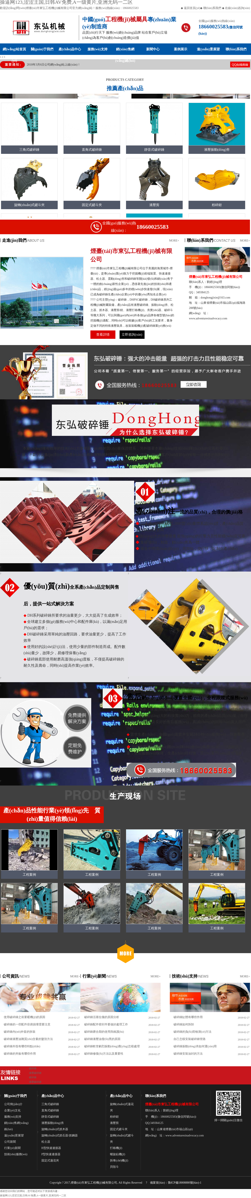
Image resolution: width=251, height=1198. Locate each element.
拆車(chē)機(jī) (119, 1160)
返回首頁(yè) (192, 8)
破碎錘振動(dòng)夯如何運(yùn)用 (195, 1046)
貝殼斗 (114, 1166)
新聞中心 (153, 49)
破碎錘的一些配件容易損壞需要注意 (27, 1024)
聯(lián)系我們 (211, 8)
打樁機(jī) (116, 1148)
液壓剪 (114, 1123)
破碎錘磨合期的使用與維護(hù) (104, 1031)
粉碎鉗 (114, 1116)
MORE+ (174, 240)
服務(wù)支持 (97, 49)
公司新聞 (10, 1141)
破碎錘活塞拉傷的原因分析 (101, 1017)
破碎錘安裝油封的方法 (188, 1053)
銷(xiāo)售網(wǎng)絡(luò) (125, 51)
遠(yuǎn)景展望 (208, 49)
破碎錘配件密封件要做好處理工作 (106, 1024)
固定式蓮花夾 (50, 1160)
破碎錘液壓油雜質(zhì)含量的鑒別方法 (28, 1039)
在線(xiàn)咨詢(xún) (237, 8)
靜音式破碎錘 (50, 1116)
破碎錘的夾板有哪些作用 (20, 1053)
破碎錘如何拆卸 (184, 1024)
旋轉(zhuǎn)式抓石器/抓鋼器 (59, 1135)
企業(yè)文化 (12, 1110)
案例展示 (180, 49)
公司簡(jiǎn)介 (13, 1104)
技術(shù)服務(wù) (15, 1154)
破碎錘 (32, 1068)
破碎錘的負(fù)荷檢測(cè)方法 (193, 1031)
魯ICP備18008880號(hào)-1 (184, 1182)
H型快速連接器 (51, 1148)
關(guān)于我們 (42, 49)
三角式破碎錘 (50, 1104)
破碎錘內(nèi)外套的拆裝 (19, 1031)
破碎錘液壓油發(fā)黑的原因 (102, 1039)
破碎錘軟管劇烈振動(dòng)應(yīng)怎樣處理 (112, 1046)
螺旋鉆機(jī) (117, 1154)
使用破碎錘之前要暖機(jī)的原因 (24, 1017)
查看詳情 (103, 334)
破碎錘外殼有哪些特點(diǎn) (22, 1046)
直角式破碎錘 (50, 1110)
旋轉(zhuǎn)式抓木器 (54, 1129)
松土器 (45, 1141)
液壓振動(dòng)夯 (52, 1123)
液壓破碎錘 (35, 1072)
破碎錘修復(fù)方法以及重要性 (104, 1053)
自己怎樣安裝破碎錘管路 (190, 1039)
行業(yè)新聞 (12, 1148)
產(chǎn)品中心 (70, 49)
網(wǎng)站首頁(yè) (14, 51)
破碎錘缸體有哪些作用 (188, 1017)
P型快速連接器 (51, 1154)
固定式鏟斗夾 (118, 1129)
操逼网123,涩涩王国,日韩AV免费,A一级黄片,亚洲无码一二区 (33, 1195)
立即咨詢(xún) (132, 334)
